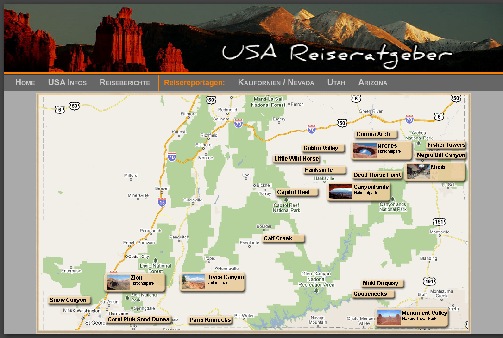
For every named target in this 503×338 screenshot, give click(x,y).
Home (25, 82)
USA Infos (67, 82)
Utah (336, 82)
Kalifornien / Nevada (276, 82)
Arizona (373, 82)
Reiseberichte (125, 82)
